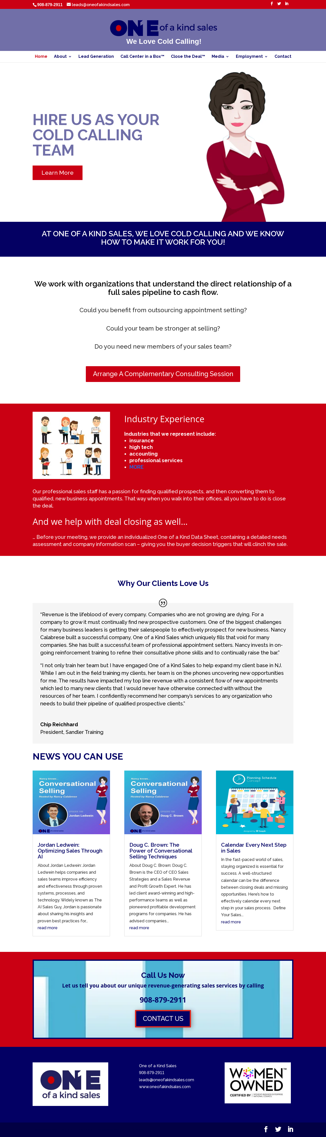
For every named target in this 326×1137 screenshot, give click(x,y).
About (60, 57)
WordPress (131, 1129)
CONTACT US (163, 1018)
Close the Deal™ (188, 57)
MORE (136, 467)
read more (48, 927)
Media (218, 57)
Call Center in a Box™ (142, 57)
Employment (249, 57)
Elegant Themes (75, 1129)
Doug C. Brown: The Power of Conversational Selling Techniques (160, 851)
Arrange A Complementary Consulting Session (163, 374)
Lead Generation (96, 57)
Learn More (58, 172)
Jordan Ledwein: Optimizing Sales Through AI (70, 851)
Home (41, 57)
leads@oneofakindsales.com (166, 1079)
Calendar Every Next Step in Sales (254, 848)
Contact (283, 57)
